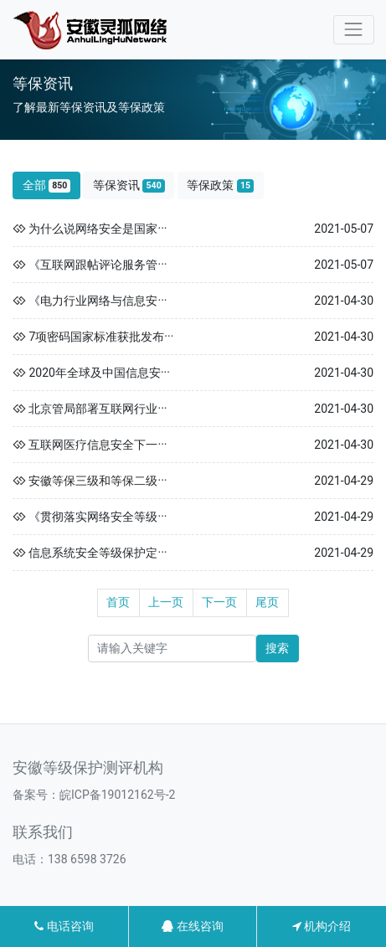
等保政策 (220, 185)
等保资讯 (129, 185)
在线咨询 (192, 926)
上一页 (165, 602)
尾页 (267, 602)
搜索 (277, 648)
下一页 (219, 602)
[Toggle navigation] (353, 29)
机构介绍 (321, 926)
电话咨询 (63, 926)
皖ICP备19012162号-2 (117, 794)
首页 (118, 602)
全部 (47, 185)
